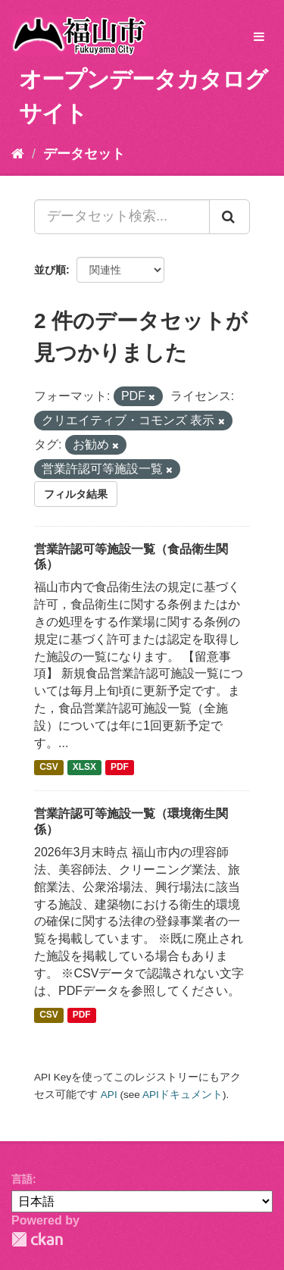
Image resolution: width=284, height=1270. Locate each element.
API (109, 1094)
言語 (22, 1179)
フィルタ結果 (76, 494)
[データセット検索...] (122, 216)
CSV (48, 767)
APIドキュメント (182, 1094)
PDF (120, 767)
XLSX (84, 767)
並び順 (50, 270)
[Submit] (229, 216)
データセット (84, 153)
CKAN (37, 1239)
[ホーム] (17, 153)
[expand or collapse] (259, 37)
